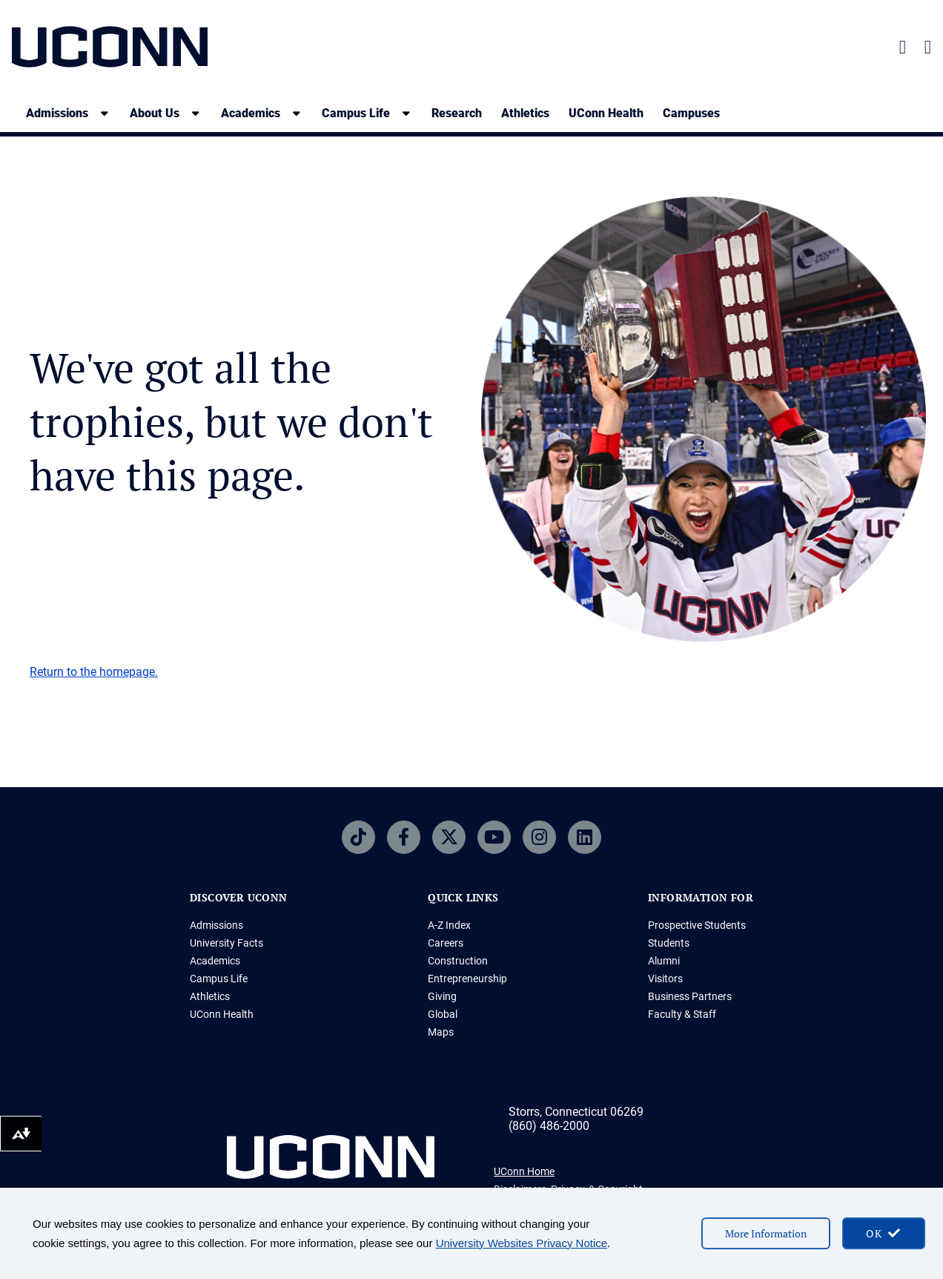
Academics (215, 961)
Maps (441, 1032)
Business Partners (690, 996)
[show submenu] (104, 113)
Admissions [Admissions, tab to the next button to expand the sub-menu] (57, 113)
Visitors (665, 978)
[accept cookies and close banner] (883, 1233)
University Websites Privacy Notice (521, 1243)
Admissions (216, 925)
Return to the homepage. (94, 672)
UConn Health (606, 113)
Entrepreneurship (467, 978)
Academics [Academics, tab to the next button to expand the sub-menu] (250, 113)
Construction (458, 961)
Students (668, 943)
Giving (442, 996)
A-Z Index (449, 925)
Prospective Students (697, 925)
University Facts (226, 943)
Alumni (664, 961)
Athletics (525, 113)
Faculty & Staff (682, 1014)
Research (456, 113)
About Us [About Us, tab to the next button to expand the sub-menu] (154, 113)
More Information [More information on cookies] (766, 1233)
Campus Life (219, 978)
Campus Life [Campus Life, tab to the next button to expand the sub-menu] (356, 113)
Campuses (691, 113)
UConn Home (524, 1171)
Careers (445, 943)
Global (442, 1014)
